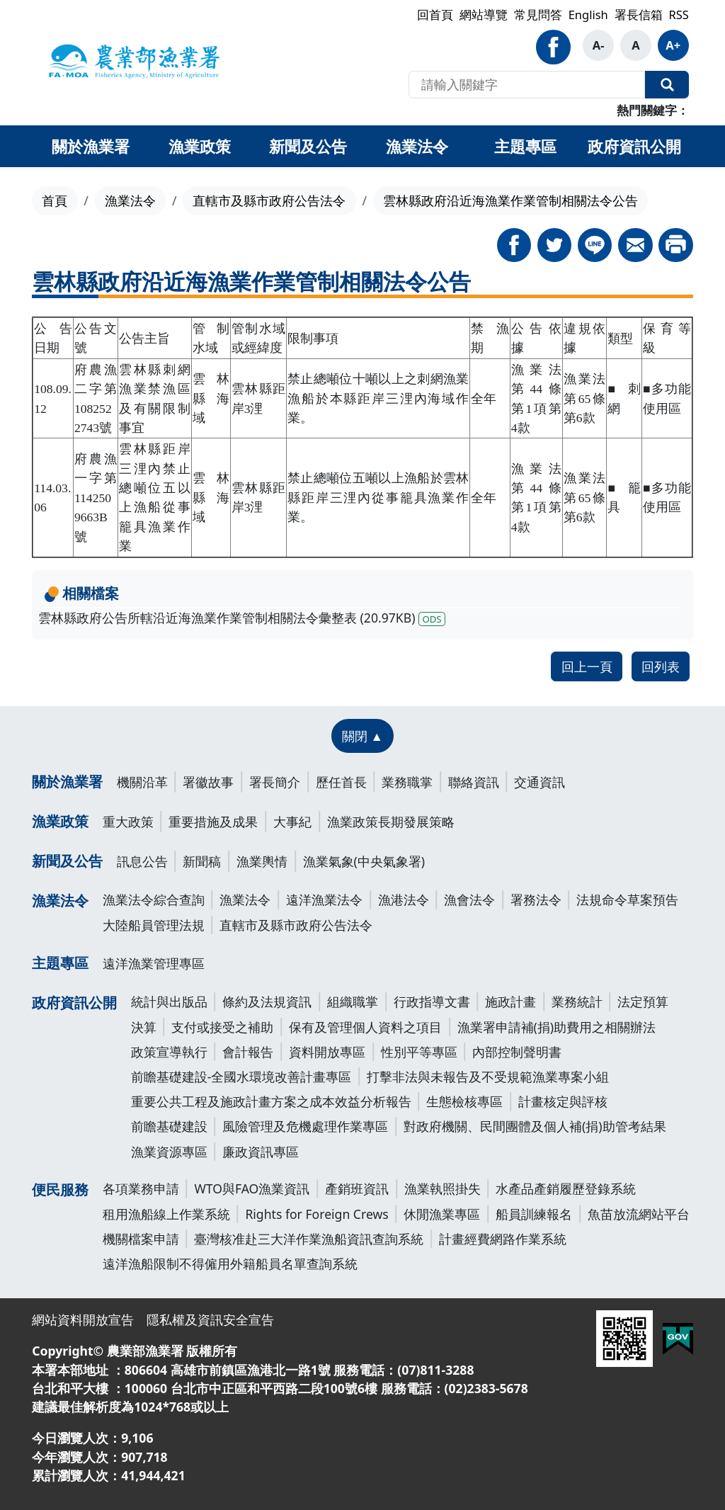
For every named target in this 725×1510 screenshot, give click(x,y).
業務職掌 (407, 781)
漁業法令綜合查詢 (154, 899)
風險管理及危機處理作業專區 (305, 1126)
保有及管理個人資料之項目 (365, 1026)
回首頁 (435, 14)
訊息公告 (142, 861)
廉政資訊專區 (260, 1151)
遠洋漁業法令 (324, 899)
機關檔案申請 (141, 1238)
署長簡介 (274, 781)
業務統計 (577, 1001)
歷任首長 (341, 781)
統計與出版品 (169, 1001)
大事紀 (292, 821)
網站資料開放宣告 (83, 1319)
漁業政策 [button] (200, 146)
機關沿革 (142, 781)
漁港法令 (403, 899)
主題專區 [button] (525, 146)
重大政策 (128, 821)
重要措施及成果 (213, 821)
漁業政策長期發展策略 (391, 821)
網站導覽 (483, 14)
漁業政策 (60, 821)
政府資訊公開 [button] (634, 146)
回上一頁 (586, 666)
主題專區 (60, 962)
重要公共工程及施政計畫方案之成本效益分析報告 (271, 1101)
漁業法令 (130, 200)
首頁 (54, 200)
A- (599, 45)
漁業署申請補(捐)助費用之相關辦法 (556, 1026)
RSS (678, 14)
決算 (143, 1026)
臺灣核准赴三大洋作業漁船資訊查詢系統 (308, 1238)
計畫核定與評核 (562, 1101)
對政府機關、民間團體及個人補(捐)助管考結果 (535, 1126)
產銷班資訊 (357, 1188)
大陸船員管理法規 (154, 924)
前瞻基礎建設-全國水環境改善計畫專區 (241, 1076)
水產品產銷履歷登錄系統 (566, 1188)
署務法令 (535, 899)
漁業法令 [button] (417, 146)
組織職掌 (352, 1001)
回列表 (660, 666)
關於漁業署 (67, 781)
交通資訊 (539, 781)
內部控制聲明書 (516, 1051)
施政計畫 (510, 1001)
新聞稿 (202, 861)
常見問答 (538, 14)
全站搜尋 (667, 85)
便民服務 (60, 1189)
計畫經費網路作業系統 (502, 1238)
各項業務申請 (141, 1188)
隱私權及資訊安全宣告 (210, 1319)
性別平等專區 (419, 1051)
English (588, 14)
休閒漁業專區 (442, 1213)
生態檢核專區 (464, 1101)
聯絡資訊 (473, 781)
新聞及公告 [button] (308, 146)
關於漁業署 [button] (91, 146)
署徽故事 (208, 781)
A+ (673, 45)
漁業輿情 (261, 861)
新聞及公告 (67, 860)
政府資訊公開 (74, 1002)
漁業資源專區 (169, 1151)
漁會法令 (469, 899)
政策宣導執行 (169, 1051)
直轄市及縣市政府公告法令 (269, 200)
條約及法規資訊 (267, 1001)
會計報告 (247, 1051)
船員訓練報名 (534, 1213)
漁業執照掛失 (442, 1188)
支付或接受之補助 (222, 1026)
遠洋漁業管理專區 (154, 963)
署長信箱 (639, 14)
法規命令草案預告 (627, 899)
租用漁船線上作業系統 (166, 1213)
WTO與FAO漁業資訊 (251, 1188)
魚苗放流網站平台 (639, 1213)
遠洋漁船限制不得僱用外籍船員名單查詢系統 (230, 1263)
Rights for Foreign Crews (316, 1213)
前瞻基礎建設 (169, 1126)
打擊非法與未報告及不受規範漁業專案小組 (488, 1076)
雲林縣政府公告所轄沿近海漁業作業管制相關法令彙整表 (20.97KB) (241, 617)
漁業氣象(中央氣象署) (364, 861)
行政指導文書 (432, 1001)
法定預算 (642, 1001)
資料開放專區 (327, 1051)
